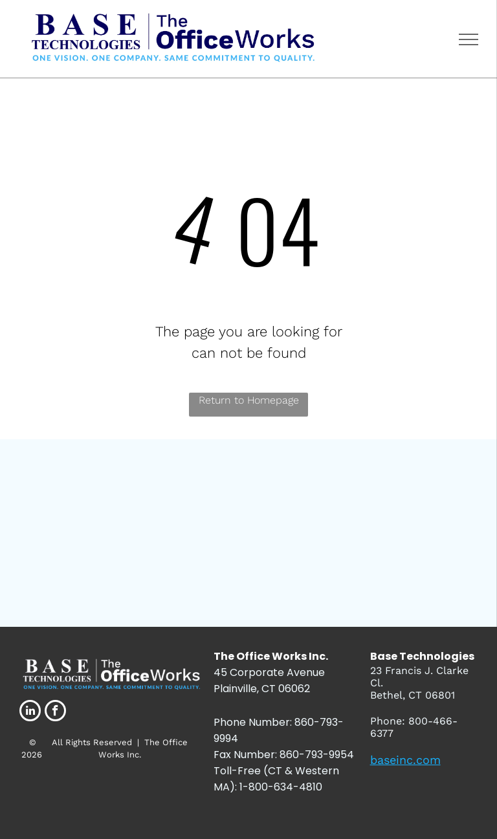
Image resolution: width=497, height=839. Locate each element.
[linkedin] (30, 712)
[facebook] (55, 712)
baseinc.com (405, 760)
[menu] (468, 39)
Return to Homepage (249, 400)
